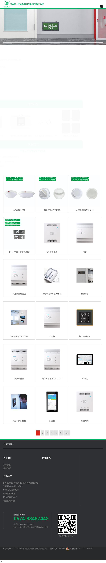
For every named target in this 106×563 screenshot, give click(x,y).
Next (66, 452)
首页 (9, 41)
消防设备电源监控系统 (16, 66)
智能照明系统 (12, 95)
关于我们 (7, 458)
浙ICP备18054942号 (57, 549)
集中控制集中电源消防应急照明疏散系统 (23, 59)
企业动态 (46, 458)
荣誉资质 (7, 468)
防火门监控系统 (13, 88)
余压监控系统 (12, 81)
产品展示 (7, 476)
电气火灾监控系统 (14, 74)
